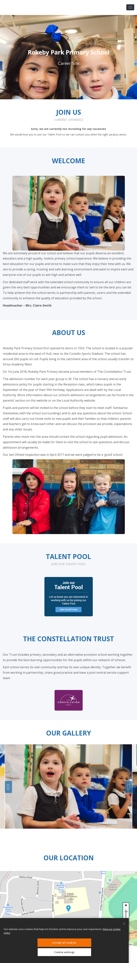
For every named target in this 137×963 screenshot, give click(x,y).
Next (128, 787)
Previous (8, 787)
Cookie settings (64, 952)
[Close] (124, 924)
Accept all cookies (64, 942)
